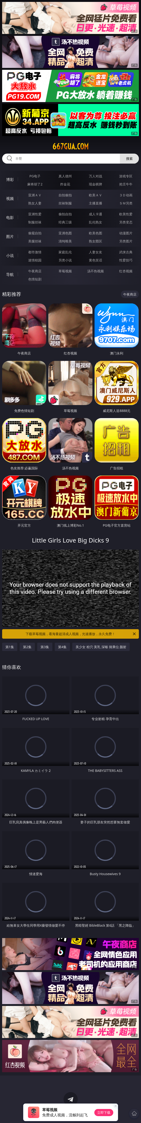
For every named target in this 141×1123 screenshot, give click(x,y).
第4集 (62, 647)
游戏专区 (125, 176)
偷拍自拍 (65, 214)
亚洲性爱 (34, 214)
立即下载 (103, 1112)
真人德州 (65, 176)
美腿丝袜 (34, 241)
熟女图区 (95, 241)
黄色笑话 (95, 260)
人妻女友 (95, 252)
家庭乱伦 (65, 252)
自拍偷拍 (65, 195)
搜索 (129, 158)
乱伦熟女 (95, 222)
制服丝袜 (34, 222)
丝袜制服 (65, 203)
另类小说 (65, 260)
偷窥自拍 (34, 233)
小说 (10, 255)
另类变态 (125, 222)
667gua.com (70, 146)
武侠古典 (125, 252)
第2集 (27, 647)
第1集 (9, 647)
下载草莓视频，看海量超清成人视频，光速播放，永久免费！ (81, 634)
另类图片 (125, 241)
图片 (10, 236)
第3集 (45, 647)
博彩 (10, 179)
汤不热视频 (95, 271)
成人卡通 (95, 214)
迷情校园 (34, 260)
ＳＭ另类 (125, 203)
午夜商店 (34, 271)
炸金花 (65, 184)
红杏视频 (125, 271)
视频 (10, 198)
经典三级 (65, 222)
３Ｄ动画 (125, 195)
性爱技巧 (125, 260)
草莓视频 (65, 271)
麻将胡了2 (34, 184)
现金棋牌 (95, 184)
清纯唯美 (65, 241)
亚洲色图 (65, 233)
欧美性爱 (125, 214)
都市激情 (34, 252)
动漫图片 (125, 233)
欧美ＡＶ (95, 195)
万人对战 (95, 176)
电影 (10, 217)
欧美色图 (95, 233)
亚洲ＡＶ (34, 195)
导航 (10, 274)
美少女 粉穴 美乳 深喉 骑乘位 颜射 (101, 647)
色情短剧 (34, 279)
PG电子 (35, 176)
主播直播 (95, 203)
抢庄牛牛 (125, 184)
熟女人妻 (34, 203)
